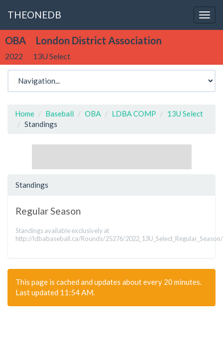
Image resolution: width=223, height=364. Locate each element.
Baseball (59, 113)
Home (24, 113)
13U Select (185, 113)
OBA (93, 113)
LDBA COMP (134, 113)
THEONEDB (34, 14)
